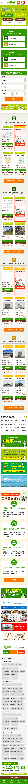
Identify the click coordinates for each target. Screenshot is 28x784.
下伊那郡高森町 (6, 701)
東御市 (16, 668)
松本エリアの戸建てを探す (14, 407)
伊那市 (20, 685)
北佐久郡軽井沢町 (6, 671)
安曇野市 (21, 688)
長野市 (4, 664)
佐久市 (8, 668)
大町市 (9, 688)
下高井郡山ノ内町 (6, 678)
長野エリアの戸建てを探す (14, 329)
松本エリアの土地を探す (14, 251)
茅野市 (12, 688)
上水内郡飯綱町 (14, 678)
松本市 (4, 685)
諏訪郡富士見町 (13, 691)
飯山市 (4, 668)
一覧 (24, 417)
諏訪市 (16, 685)
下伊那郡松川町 (22, 698)
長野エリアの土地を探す (14, 181)
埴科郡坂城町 (22, 671)
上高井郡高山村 (14, 674)
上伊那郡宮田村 (14, 698)
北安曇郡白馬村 (21, 708)
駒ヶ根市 (4, 688)
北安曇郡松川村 (13, 708)
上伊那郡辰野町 (6, 694)
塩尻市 (16, 688)
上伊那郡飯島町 (21, 694)
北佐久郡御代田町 (14, 671)
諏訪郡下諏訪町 (6, 691)
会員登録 (22, 2)
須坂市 (12, 664)
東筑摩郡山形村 (6, 704)
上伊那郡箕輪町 (13, 694)
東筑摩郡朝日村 (13, 704)
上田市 (8, 664)
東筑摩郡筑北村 (21, 704)
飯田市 (12, 685)
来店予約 (19, 781)
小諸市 (16, 664)
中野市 (20, 664)
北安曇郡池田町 (6, 708)
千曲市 (12, 668)
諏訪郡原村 (20, 691)
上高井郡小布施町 (6, 674)
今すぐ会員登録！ (14, 580)
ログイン (18, 2)
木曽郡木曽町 (19, 701)
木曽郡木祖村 (13, 701)
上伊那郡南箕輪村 (6, 698)
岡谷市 (8, 685)
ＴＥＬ (25, 781)
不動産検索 (4, 781)
